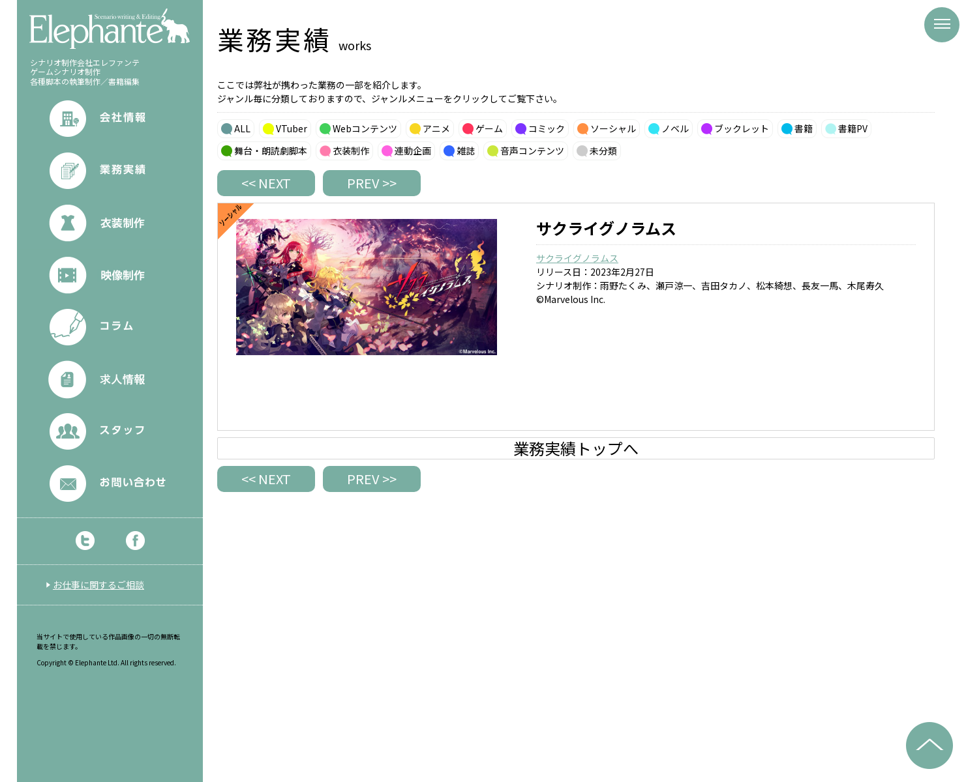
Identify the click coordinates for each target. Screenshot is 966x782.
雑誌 (466, 150)
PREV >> (372, 182)
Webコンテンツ (365, 128)
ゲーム (489, 128)
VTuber (291, 128)
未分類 (603, 150)
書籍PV (853, 128)
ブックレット (741, 128)
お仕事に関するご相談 (98, 584)
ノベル (675, 128)
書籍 (803, 128)
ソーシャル (613, 128)
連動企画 (413, 150)
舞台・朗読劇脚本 (270, 150)
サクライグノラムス (577, 258)
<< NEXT (266, 182)
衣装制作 (351, 150)
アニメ (436, 128)
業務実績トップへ (576, 448)
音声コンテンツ (532, 150)
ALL (242, 128)
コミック (546, 128)
